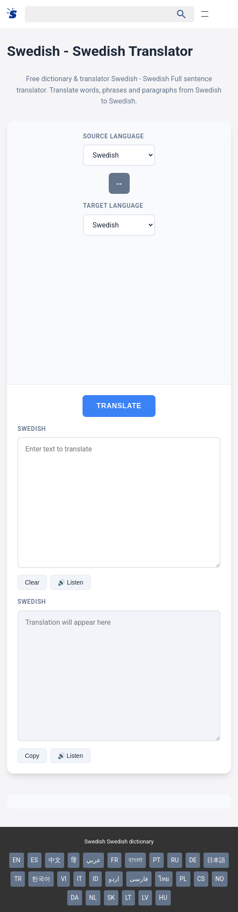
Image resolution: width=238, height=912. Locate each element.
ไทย (164, 878)
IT (79, 878)
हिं (73, 860)
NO (219, 878)
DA (75, 897)
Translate (119, 406)
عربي (93, 860)
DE (193, 860)
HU (163, 897)
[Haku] (91, 14)
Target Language (113, 205)
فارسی (139, 878)
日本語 (216, 860)
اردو (114, 878)
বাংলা (135, 860)
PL (182, 878)
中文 (54, 860)
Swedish (31, 428)
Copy (32, 755)
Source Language (113, 136)
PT (156, 860)
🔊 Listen (70, 582)
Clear (32, 582)
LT (128, 897)
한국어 (41, 878)
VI (63, 878)
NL (93, 897)
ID (95, 878)
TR (17, 878)
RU (175, 860)
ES (34, 860)
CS (201, 878)
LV (145, 897)
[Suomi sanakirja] (14, 14)
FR (114, 860)
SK (111, 897)
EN (17, 860)
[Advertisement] (119, 308)
